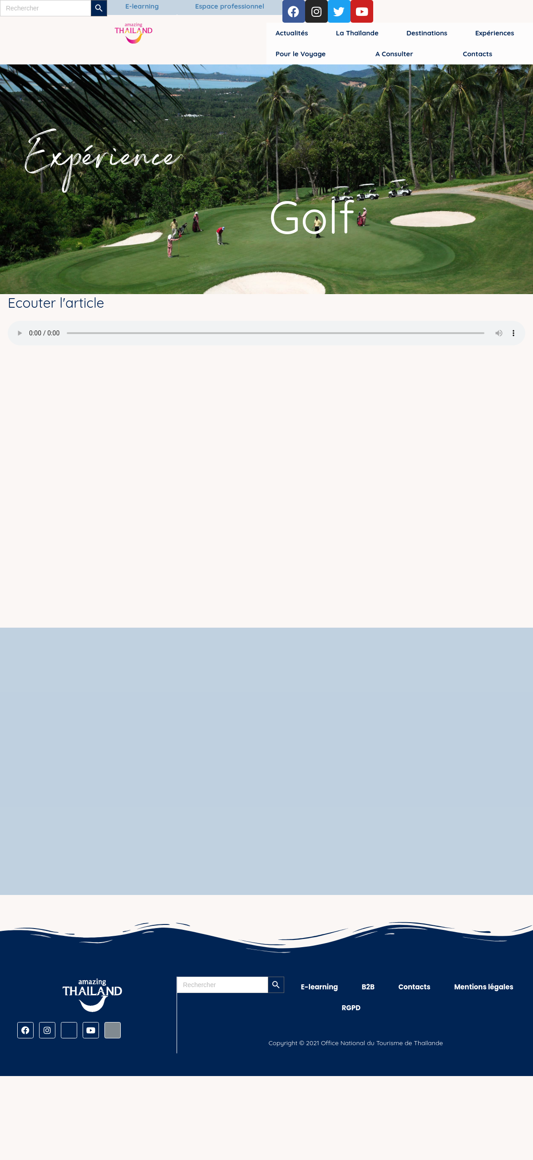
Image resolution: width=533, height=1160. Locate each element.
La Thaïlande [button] (357, 33)
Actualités (292, 33)
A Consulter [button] (394, 53)
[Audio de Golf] (266, 333)
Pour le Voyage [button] (301, 53)
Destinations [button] (426, 33)
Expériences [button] (494, 33)
